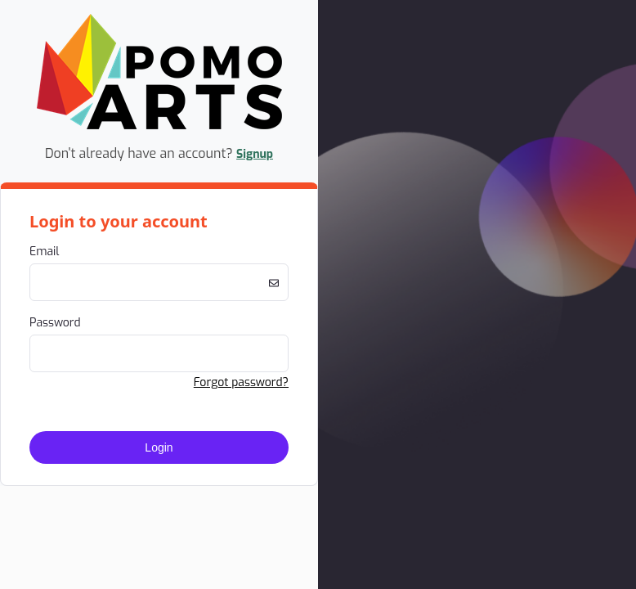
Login (158, 447)
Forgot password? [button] (241, 382)
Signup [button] (254, 154)
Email (44, 251)
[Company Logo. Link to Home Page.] (159, 126)
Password (55, 322)
